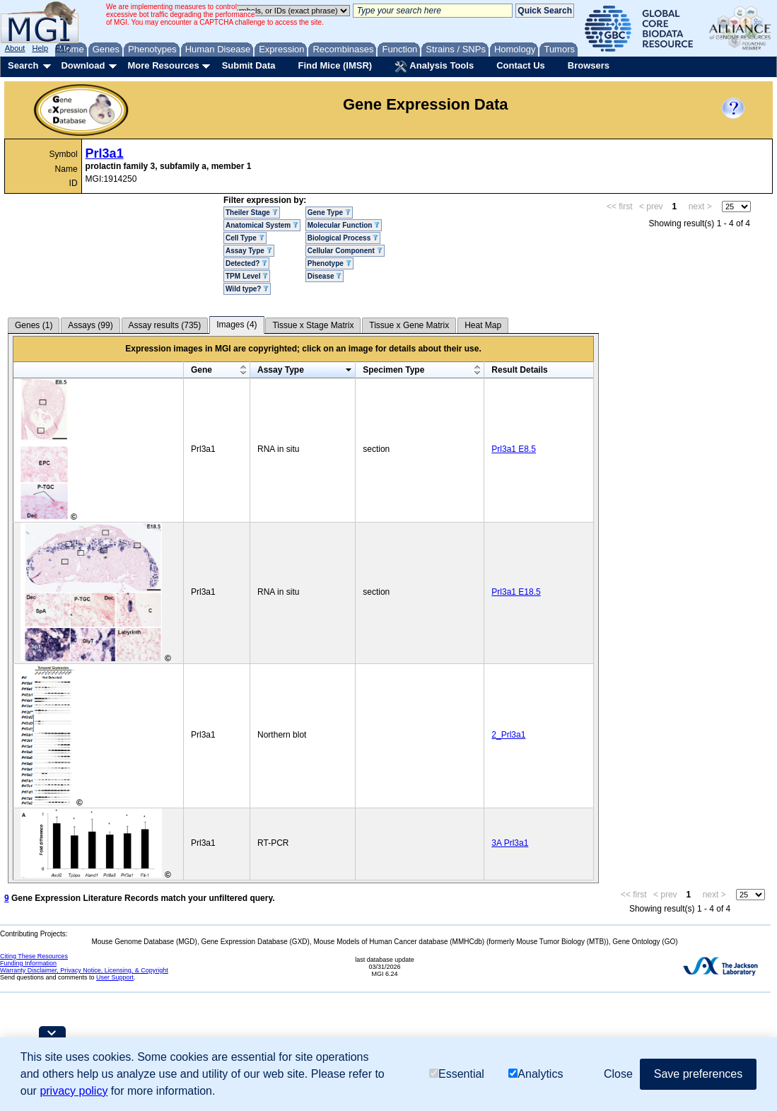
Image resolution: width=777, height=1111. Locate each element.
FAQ (63, 48)
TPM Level (247, 276)
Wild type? (247, 289)
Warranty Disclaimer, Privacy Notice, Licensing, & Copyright (84, 970)
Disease (325, 276)
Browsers (588, 65)
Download (83, 65)
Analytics (535, 1074)
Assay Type (249, 251)
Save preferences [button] (698, 1074)
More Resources (163, 65)
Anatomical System (262, 225)
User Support (115, 977)
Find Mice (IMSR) (335, 65)
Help (40, 48)
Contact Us (520, 65)
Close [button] (618, 1074)
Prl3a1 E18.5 (515, 592)
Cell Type (245, 238)
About (15, 48)
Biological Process (343, 238)
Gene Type (329, 212)
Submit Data (249, 65)
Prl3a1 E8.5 (513, 449)
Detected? (246, 263)
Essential (456, 1074)
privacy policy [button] (73, 1091)
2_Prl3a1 (508, 735)
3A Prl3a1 (509, 843)
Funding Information (28, 963)
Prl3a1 (105, 153)
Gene (201, 370)
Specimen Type (393, 370)
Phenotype (329, 263)
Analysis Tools (434, 66)
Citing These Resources (34, 956)
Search (23, 65)
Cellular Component (345, 251)
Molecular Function (344, 225)
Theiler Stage (252, 212)
